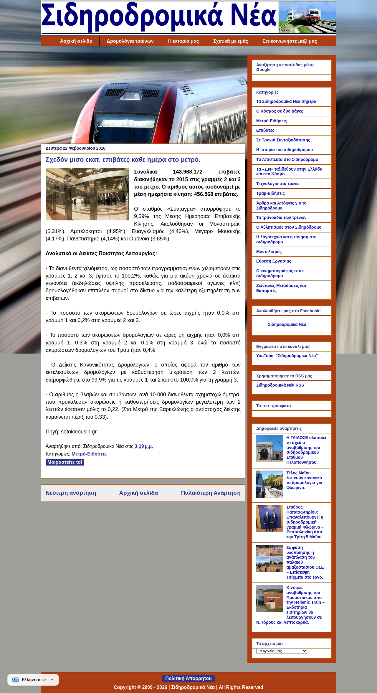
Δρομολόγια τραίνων (130, 41)
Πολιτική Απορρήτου (188, 678)
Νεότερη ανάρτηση (71, 493)
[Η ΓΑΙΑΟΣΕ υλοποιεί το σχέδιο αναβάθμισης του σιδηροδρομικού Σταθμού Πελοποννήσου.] (270, 460)
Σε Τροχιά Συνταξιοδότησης (283, 140)
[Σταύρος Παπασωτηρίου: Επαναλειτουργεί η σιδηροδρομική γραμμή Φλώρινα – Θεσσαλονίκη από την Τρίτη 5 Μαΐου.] (270, 530)
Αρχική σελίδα (76, 41)
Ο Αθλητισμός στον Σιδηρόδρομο (288, 227)
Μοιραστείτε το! (64, 462)
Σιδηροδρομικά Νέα (287, 324)
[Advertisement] (143, 96)
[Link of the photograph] (87, 195)
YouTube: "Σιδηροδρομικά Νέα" (287, 355)
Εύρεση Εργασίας (273, 261)
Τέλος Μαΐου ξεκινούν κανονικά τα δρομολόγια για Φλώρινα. (305, 480)
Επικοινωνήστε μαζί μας (289, 41)
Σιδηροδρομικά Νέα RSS (280, 385)
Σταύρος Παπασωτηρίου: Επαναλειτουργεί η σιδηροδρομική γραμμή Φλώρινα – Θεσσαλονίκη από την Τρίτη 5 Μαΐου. (305, 522)
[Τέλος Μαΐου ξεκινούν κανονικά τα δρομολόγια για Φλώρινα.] (270, 496)
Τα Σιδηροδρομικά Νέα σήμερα (286, 101)
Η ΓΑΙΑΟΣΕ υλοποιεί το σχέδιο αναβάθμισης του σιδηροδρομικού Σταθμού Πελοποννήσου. (306, 450)
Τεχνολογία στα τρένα (277, 183)
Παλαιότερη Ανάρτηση (211, 493)
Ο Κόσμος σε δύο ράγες (279, 111)
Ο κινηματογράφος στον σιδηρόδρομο (280, 273)
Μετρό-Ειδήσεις (89, 453)
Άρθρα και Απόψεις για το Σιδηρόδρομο (281, 205)
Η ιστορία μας (183, 41)
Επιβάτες (265, 130)
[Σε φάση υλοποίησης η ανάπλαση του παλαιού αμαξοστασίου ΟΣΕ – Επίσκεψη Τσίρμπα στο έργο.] (270, 570)
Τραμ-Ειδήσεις (270, 193)
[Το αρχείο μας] (281, 651)
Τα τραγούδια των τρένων (281, 217)
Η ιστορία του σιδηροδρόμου (284, 149)
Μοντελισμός (269, 251)
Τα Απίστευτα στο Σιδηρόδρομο (287, 159)
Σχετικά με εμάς (230, 41)
